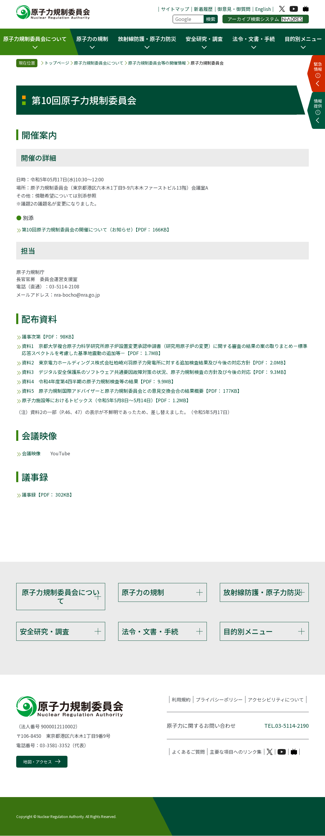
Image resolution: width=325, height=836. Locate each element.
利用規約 (181, 699)
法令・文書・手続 (150, 631)
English (263, 8)
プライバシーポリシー (219, 699)
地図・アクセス (37, 762)
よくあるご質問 (188, 751)
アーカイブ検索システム (265, 18)
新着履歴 (203, 8)
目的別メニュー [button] (303, 38)
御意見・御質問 (233, 8)
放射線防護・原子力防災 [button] (147, 38)
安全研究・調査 (44, 631)
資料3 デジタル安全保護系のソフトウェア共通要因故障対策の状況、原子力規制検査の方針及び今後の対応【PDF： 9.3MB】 (155, 371)
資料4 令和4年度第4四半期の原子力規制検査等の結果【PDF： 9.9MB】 (99, 381)
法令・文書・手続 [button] (253, 38)
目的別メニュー (248, 631)
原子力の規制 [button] (92, 38)
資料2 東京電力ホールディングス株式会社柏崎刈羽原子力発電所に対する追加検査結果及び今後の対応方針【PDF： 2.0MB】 (155, 362)
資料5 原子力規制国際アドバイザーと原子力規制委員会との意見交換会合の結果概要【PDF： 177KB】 (132, 390)
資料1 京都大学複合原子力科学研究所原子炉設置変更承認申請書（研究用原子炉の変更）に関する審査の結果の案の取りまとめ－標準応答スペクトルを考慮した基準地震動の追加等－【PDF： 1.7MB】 (164, 349)
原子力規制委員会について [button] (35, 38)
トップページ (56, 62)
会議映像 (31, 453)
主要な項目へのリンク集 (236, 751)
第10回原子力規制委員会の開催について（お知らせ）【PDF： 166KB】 (96, 229)
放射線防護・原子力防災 (262, 592)
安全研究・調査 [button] (204, 38)
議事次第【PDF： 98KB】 (49, 336)
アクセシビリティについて (276, 699)
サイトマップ (175, 8)
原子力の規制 (143, 592)
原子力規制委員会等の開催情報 (157, 62)
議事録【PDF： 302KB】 (48, 494)
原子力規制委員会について (98, 62)
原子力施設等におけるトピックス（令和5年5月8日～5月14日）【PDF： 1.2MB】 (106, 400)
